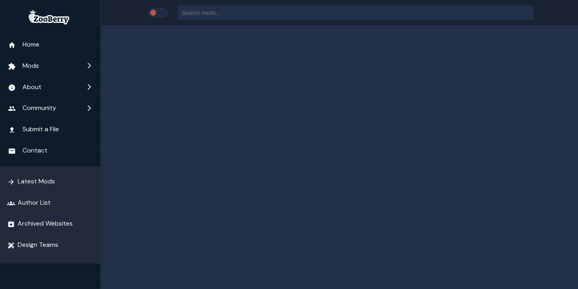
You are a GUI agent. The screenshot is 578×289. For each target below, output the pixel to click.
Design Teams (32, 244)
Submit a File (33, 129)
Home (23, 44)
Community (50, 108)
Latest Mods (31, 181)
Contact (27, 150)
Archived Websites (40, 223)
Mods (50, 65)
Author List (29, 202)
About (50, 87)
